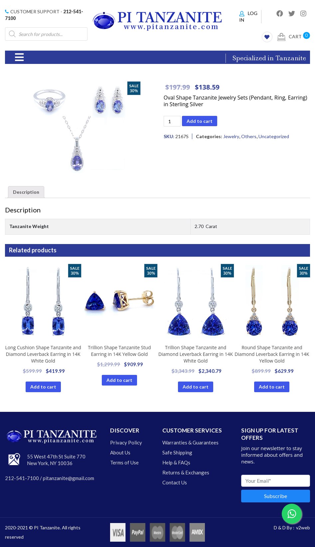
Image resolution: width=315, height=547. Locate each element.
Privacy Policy (126, 442)
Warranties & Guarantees (190, 442)
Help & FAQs (176, 462)
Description (26, 192)
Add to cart (200, 121)
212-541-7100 (22, 478)
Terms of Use (124, 462)
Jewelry (231, 136)
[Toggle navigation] (19, 57)
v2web (303, 527)
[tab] (26, 192)
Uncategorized (273, 136)
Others (248, 136)
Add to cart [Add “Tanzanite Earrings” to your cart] (43, 387)
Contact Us (174, 482)
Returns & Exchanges (185, 472)
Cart (289, 37)
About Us (120, 452)
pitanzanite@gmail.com (68, 478)
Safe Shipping (177, 452)
